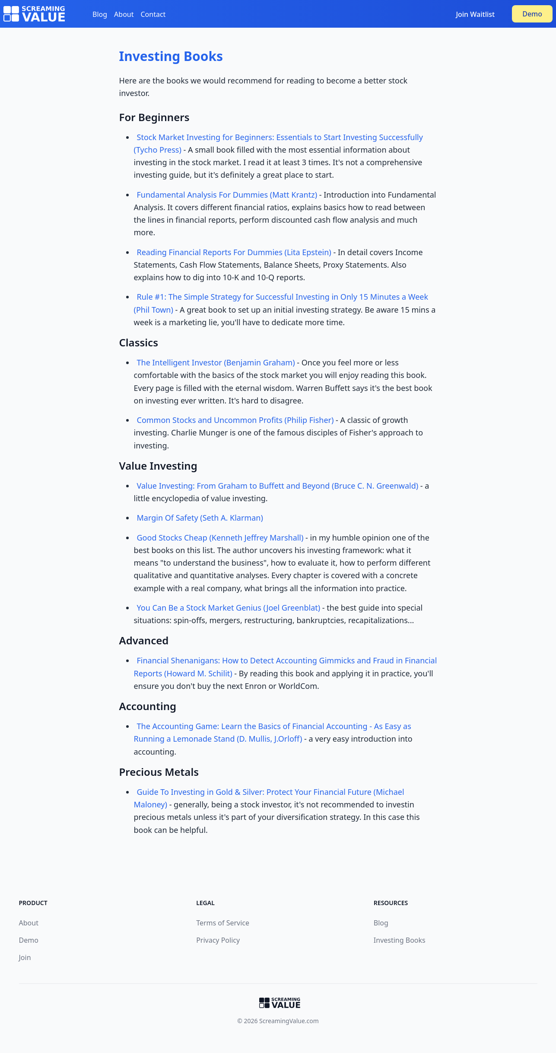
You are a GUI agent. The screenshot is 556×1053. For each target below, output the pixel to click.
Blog (99, 14)
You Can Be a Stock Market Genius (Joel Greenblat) (229, 607)
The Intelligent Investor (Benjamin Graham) (216, 362)
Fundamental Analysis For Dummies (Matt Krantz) (227, 194)
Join (25, 957)
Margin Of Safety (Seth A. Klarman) (200, 517)
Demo (532, 14)
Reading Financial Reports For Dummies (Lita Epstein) (234, 252)
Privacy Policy (218, 940)
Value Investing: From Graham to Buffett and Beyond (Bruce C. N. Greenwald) (278, 485)
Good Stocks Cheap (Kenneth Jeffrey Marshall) (220, 537)
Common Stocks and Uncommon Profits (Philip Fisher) (235, 420)
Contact (153, 14)
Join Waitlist (475, 14)
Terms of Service (222, 923)
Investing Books (171, 56)
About (123, 14)
